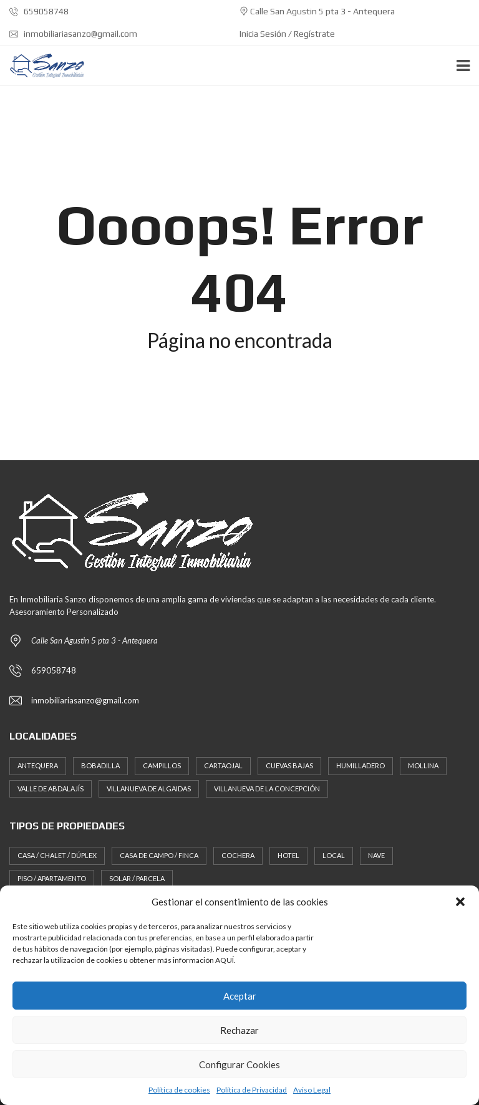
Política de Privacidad (251, 1089)
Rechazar (239, 1030)
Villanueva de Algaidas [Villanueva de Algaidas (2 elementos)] (149, 788)
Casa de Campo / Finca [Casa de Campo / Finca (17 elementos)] (159, 855)
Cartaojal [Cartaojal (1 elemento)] (223, 765)
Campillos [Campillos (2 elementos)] (162, 765)
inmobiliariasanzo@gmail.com (73, 34)
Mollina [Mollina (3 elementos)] (423, 765)
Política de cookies (179, 1089)
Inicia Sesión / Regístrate (287, 34)
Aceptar (239, 995)
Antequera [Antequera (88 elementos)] (37, 765)
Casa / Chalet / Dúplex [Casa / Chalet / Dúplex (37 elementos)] (57, 855)
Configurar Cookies (239, 1064)
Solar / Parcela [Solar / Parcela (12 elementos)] (137, 878)
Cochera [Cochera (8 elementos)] (237, 855)
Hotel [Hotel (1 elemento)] (288, 855)
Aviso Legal (312, 1089)
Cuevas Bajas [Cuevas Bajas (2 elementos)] (289, 765)
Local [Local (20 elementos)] (333, 855)
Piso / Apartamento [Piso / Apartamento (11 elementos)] (51, 878)
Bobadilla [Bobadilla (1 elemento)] (100, 765)
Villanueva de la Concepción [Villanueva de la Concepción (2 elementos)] (267, 788)
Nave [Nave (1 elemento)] (376, 855)
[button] (460, 901)
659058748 (39, 11)
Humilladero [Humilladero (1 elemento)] (360, 765)
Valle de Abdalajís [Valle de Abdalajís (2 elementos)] (50, 788)
